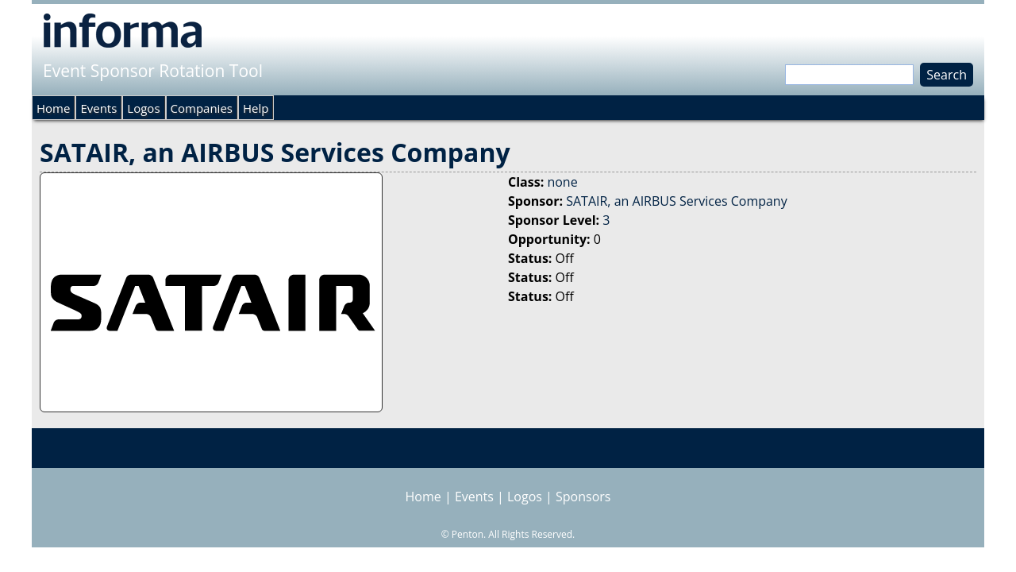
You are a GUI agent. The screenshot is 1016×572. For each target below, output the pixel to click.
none (562, 182)
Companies (202, 108)
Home (53, 108)
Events (98, 108)
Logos (143, 108)
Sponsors (583, 496)
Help (255, 108)
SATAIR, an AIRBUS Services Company (676, 201)
